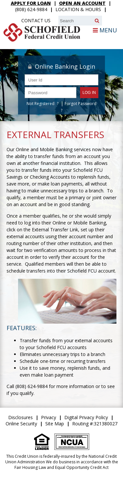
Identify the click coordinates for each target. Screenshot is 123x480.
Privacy (48, 417)
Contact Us (36, 20)
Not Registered (40, 103)
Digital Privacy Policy (86, 417)
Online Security (21, 423)
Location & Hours (78, 9)
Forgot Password (80, 103)
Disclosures (20, 417)
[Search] (97, 21)
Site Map (54, 423)
